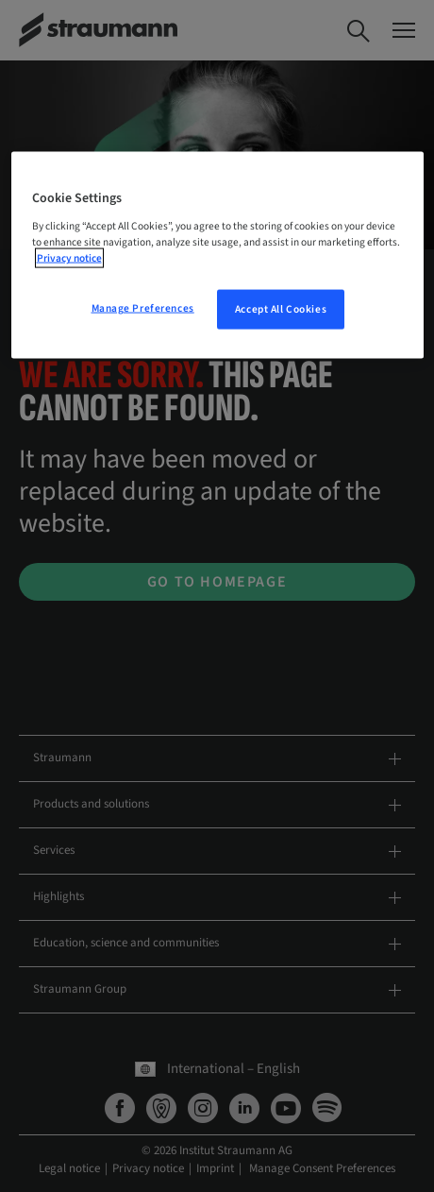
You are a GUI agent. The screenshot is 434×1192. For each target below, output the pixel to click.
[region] (217, 255)
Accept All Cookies (280, 309)
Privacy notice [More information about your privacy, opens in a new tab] (69, 258)
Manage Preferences (143, 308)
